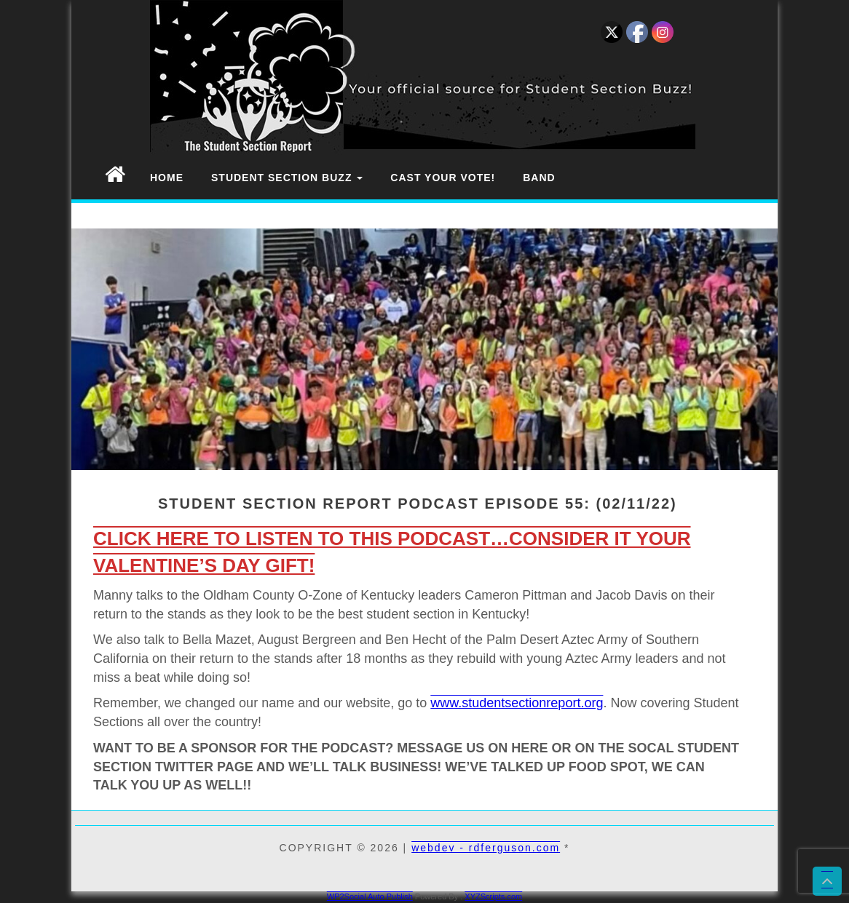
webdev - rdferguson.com (485, 848)
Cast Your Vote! (442, 177)
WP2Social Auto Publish (370, 896)
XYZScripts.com (493, 896)
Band (539, 177)
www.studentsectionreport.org (516, 703)
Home (166, 177)
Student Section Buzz (287, 177)
